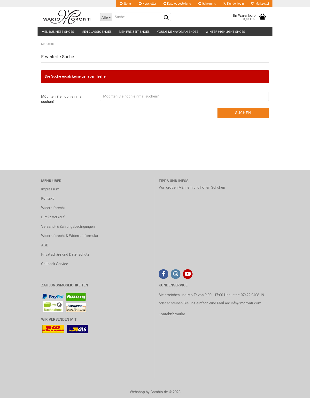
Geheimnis (207, 3)
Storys (126, 3)
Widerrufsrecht (53, 208)
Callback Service (54, 264)
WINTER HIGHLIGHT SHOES (225, 31)
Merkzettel (260, 3)
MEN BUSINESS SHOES (58, 31)
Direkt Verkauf (52, 217)
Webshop (137, 392)
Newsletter (147, 3)
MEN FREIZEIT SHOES (134, 31)
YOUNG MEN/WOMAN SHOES (177, 31)
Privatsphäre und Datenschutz (65, 254)
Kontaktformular (172, 314)
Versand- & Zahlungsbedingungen (68, 226)
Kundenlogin (233, 3)
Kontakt (47, 198)
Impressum (50, 189)
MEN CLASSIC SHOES (96, 31)
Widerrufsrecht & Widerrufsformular (69, 236)
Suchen (243, 113)
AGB (44, 245)
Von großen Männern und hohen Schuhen (192, 187)
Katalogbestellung (177, 3)
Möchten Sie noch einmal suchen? (61, 99)
